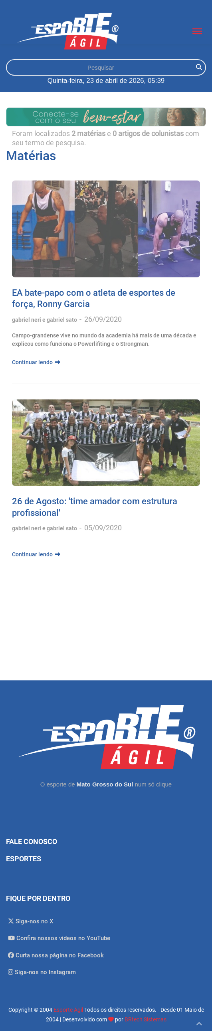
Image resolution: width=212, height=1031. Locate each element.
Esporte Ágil (68, 1010)
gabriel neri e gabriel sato (45, 320)
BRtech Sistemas (145, 1019)
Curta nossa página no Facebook (56, 955)
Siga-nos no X (30, 921)
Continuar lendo (36, 362)
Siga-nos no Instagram (42, 972)
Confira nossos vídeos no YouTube (59, 938)
